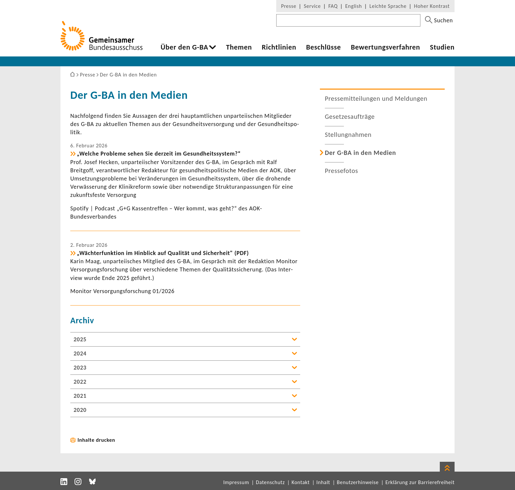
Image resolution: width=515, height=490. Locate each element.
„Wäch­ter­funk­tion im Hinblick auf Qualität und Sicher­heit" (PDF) (163, 253)
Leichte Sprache (388, 6)
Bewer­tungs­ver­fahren (385, 47)
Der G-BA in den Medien (360, 153)
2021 (80, 395)
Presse (288, 6)
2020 (80, 410)
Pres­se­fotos (341, 171)
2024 (80, 353)
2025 (80, 339)
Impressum (236, 482)
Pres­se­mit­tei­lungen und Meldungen (376, 98)
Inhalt (323, 482)
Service (312, 6)
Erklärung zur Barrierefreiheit (420, 482)
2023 (80, 367)
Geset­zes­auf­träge (350, 116)
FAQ (333, 6)
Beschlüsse (323, 47)
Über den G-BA (184, 47)
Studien (442, 47)
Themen (239, 47)
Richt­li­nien (279, 47)
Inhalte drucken (96, 440)
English (353, 6)
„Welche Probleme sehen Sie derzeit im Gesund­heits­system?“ (159, 153)
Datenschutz (270, 482)
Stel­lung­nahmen (348, 134)
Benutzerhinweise (358, 482)
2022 (80, 381)
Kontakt (301, 482)
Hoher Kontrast (432, 6)
